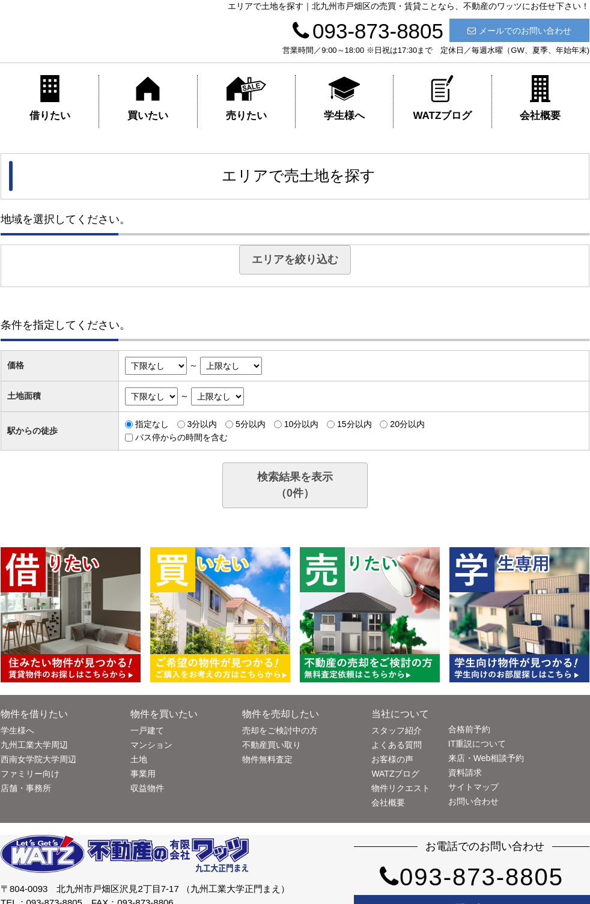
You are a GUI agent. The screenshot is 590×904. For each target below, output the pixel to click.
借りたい (49, 98)
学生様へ (344, 98)
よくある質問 (396, 745)
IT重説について (477, 743)
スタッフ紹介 (396, 730)
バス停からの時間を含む (181, 437)
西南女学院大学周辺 (38, 759)
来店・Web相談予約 (486, 758)
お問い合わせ (473, 801)
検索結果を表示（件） (295, 485)
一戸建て (147, 730)
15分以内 (354, 424)
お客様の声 (392, 759)
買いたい (147, 98)
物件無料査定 (267, 759)
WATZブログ (442, 98)
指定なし (152, 424)
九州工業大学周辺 (34, 745)
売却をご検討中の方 (280, 730)
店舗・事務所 (26, 788)
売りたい (246, 98)
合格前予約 (469, 729)
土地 (138, 759)
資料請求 (465, 772)
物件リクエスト (400, 788)
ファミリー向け (30, 773)
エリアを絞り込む (295, 259)
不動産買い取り (271, 745)
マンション (151, 745)
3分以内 (202, 424)
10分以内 (301, 424)
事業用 (143, 773)
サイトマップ (473, 787)
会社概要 (540, 98)
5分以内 (251, 424)
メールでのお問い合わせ (519, 30)
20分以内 (407, 424)
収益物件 (147, 788)
